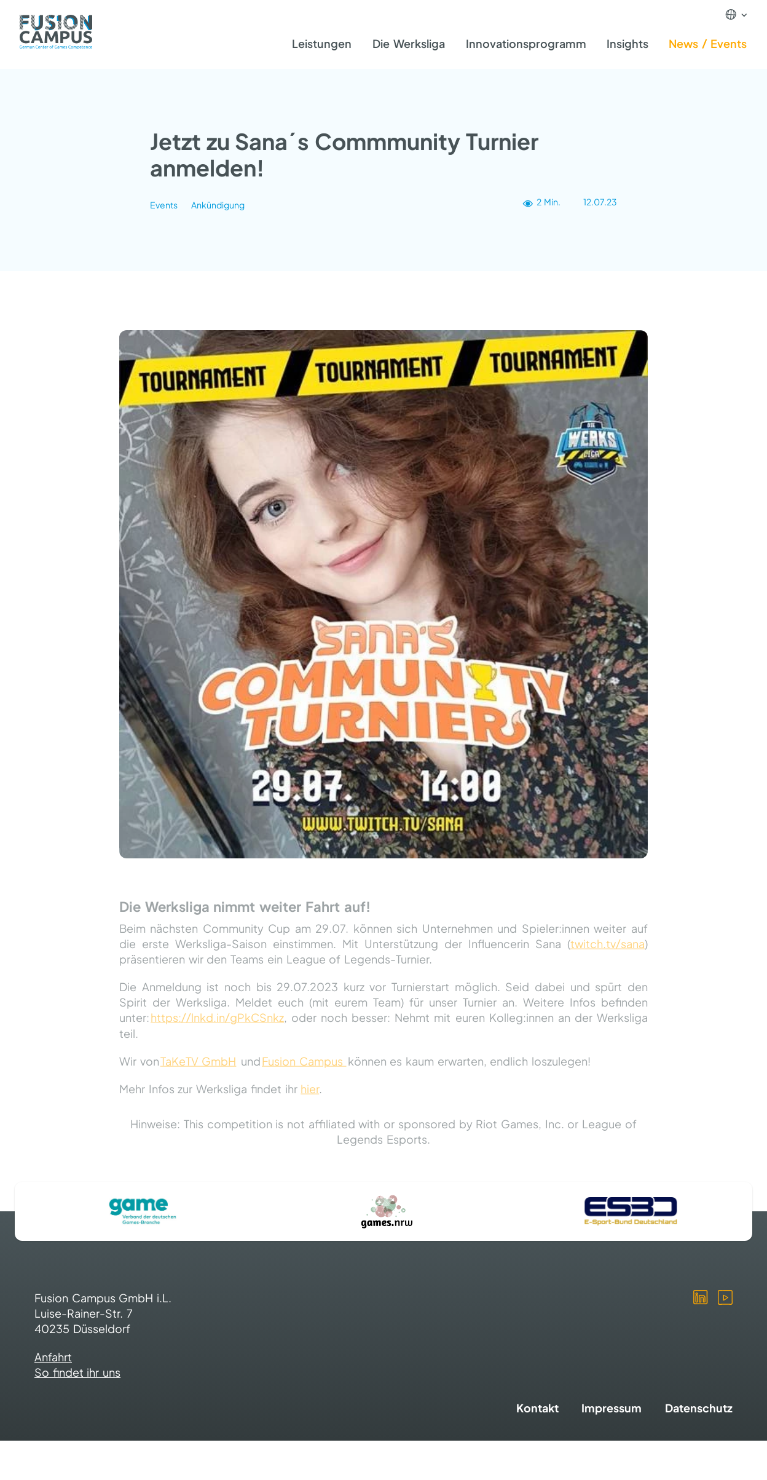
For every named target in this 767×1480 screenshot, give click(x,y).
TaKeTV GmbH (198, 1069)
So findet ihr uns (77, 1372)
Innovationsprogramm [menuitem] (526, 43)
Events (164, 205)
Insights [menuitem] (627, 43)
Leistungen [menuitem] (322, 43)
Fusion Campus (304, 1069)
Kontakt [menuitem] (537, 1408)
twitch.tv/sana (607, 951)
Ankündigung (218, 205)
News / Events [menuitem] (708, 43)
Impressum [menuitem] (611, 1408)
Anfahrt (53, 1357)
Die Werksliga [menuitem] (408, 43)
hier (310, 1097)
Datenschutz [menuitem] (699, 1408)
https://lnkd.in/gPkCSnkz (217, 1026)
